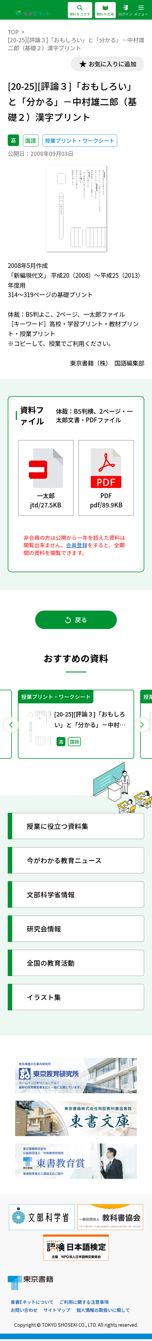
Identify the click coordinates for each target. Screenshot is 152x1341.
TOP (13, 32)
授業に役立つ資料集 (58, 828)
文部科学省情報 (51, 896)
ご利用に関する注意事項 (84, 1303)
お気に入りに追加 (111, 63)
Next (141, 725)
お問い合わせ (24, 1312)
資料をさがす (79, 11)
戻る (76, 620)
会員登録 (76, 545)
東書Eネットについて (32, 1303)
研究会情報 (44, 930)
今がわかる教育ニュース (64, 862)
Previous (10, 725)
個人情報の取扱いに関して (103, 1312)
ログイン (125, 11)
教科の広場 (105, 11)
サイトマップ (56, 1312)
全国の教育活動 (51, 964)
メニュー (141, 11)
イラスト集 (44, 998)
